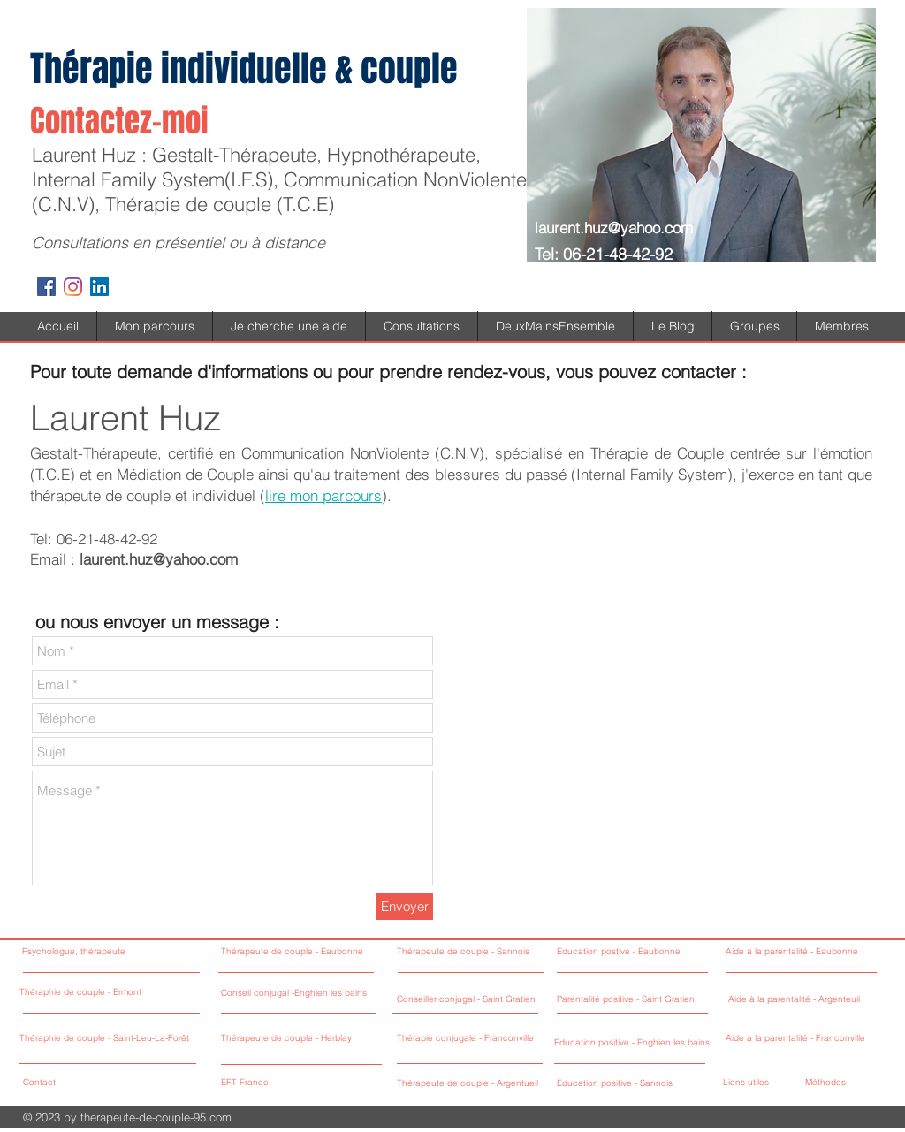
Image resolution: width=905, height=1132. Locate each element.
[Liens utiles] (759, 1083)
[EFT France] (301, 1083)
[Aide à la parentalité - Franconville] (798, 1038)
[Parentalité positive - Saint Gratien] (630, 1000)
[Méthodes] (835, 1083)
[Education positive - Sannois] (616, 1084)
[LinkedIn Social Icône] (99, 286)
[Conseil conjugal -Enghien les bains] (327, 993)
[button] (289, 326)
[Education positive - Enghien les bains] (633, 1043)
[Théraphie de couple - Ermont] (107, 993)
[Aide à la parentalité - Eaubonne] (798, 952)
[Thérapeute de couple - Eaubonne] (306, 952)
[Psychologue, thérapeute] (108, 952)
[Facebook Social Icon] (46, 286)
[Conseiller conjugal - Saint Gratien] (472, 1000)
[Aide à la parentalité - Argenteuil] (801, 1000)
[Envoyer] (404, 906)
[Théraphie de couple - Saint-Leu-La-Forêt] (107, 1038)
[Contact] (89, 1083)
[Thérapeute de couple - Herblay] (315, 1038)
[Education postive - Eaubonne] (630, 952)
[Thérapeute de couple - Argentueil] (498, 1084)
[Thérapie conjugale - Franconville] (495, 1038)
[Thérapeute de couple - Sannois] (492, 952)
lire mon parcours (323, 495)
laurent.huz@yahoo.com (614, 227)
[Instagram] (73, 286)
